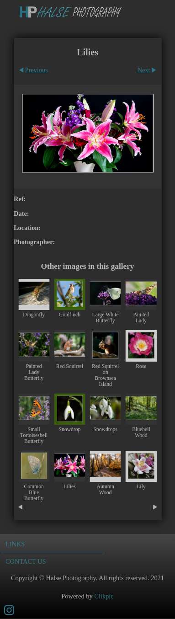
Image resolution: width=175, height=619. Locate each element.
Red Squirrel (69, 366)
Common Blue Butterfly (33, 493)
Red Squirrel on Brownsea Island (105, 375)
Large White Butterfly (105, 318)
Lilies (70, 487)
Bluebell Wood (141, 432)
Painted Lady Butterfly (33, 372)
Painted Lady (141, 318)
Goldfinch (69, 315)
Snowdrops (105, 429)
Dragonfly (34, 315)
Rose (141, 366)
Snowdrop (69, 429)
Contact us (25, 561)
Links (15, 544)
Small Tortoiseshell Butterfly (34, 435)
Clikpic (103, 596)
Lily (141, 487)
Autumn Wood (105, 490)
